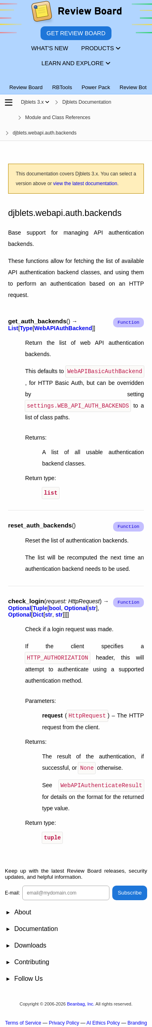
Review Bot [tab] (133, 87)
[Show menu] (47, 102)
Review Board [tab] (26, 87)
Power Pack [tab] (95, 87)
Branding (137, 1019)
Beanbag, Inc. (80, 1000)
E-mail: (12, 889)
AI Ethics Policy (103, 1019)
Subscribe (129, 889)
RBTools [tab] (62, 87)
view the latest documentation (85, 183)
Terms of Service (23, 1019)
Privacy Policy (64, 1019)
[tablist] (76, 82)
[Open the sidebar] (8, 103)
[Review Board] (76, 13)
